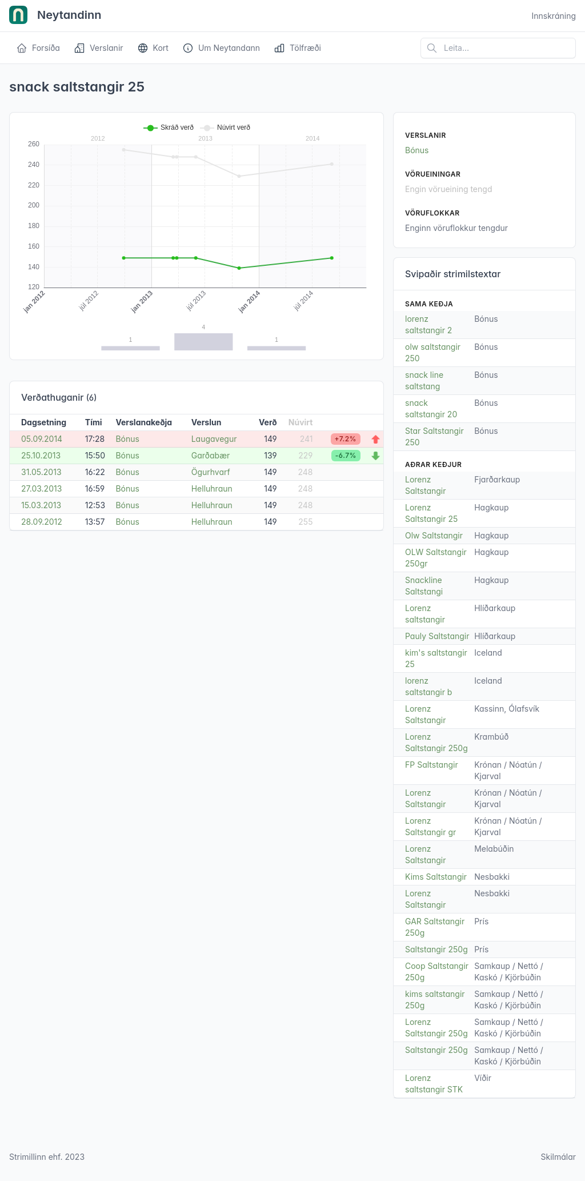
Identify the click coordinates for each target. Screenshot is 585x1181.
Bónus (127, 439)
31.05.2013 (41, 472)
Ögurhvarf (210, 472)
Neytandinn (55, 16)
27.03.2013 (41, 488)
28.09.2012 (41, 521)
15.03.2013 (41, 505)
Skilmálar (558, 1157)
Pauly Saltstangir (437, 636)
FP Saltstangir (431, 764)
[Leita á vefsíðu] (498, 48)
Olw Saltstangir (434, 535)
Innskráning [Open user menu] (553, 16)
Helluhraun (212, 488)
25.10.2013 (41, 455)
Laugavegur (214, 439)
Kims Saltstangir (436, 876)
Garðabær (210, 455)
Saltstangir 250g (436, 949)
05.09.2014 (41, 439)
